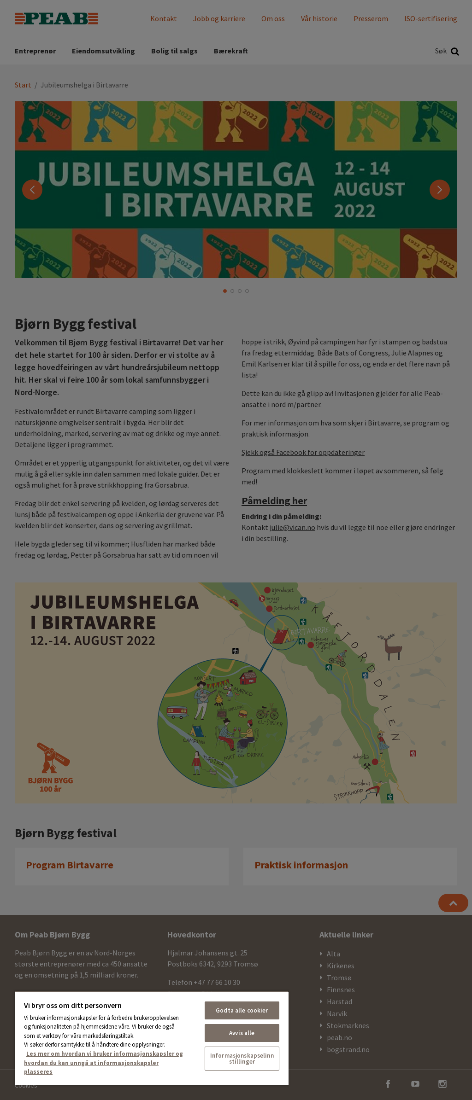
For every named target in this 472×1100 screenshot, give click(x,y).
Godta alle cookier (242, 1010)
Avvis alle (241, 1033)
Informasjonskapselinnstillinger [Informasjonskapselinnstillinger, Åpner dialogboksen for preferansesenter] (242, 1058)
